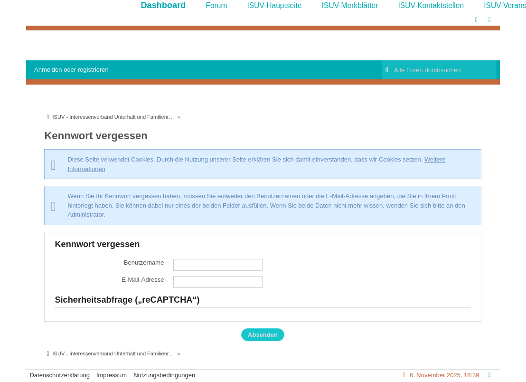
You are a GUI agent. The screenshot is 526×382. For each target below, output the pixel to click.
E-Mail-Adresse (143, 279)
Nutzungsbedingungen (164, 375)
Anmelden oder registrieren (71, 69)
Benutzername (144, 262)
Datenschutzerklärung (59, 375)
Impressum (111, 375)
